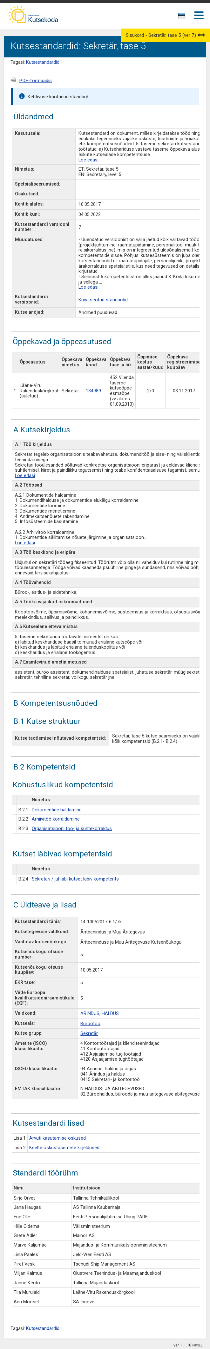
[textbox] (181, 17)
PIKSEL (197, 1345)
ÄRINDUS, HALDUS (99, 1013)
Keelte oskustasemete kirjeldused (64, 1147)
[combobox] (182, 17)
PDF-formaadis (35, 80)
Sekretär (89, 1033)
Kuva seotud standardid (103, 300)
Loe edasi (88, 160)
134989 (93, 391)
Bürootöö (90, 1023)
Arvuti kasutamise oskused (57, 1138)
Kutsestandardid (42, 62)
